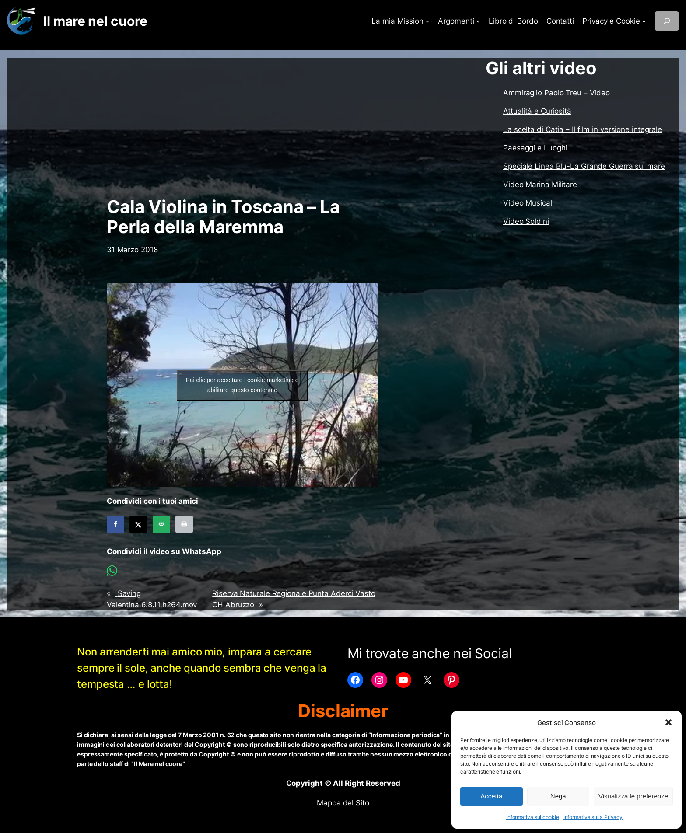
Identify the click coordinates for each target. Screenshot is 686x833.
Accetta (491, 796)
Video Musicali (528, 203)
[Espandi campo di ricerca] (666, 21)
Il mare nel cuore (95, 21)
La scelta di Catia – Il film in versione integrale (582, 129)
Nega (558, 796)
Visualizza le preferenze (633, 796)
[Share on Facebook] (115, 524)
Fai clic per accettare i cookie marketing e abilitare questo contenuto (242, 385)
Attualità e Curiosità (537, 111)
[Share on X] (138, 524)
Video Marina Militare (540, 184)
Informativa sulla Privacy (593, 817)
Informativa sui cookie (532, 817)
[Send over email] (161, 524)
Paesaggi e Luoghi (535, 147)
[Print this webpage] (184, 524)
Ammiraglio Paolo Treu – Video (556, 92)
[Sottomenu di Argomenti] (478, 21)
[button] (668, 722)
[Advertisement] (242, 127)
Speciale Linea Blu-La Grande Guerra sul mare (584, 166)
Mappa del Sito (343, 802)
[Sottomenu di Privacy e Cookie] (644, 21)
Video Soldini (526, 221)
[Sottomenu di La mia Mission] (427, 21)
